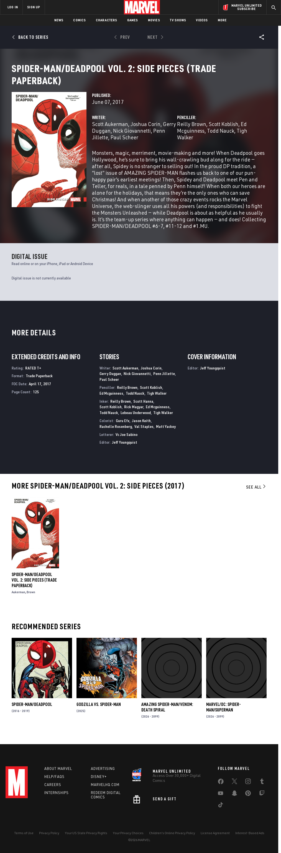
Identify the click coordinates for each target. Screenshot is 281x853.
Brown (31, 599)
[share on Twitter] (234, 782)
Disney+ (99, 776)
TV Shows (178, 20)
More (222, 20)
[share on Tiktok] (220, 806)
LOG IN (12, 7)
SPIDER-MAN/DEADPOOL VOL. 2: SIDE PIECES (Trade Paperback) (34, 586)
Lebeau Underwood (136, 419)
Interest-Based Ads (249, 833)
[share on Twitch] (262, 794)
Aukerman (18, 599)
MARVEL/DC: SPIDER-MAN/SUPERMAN (223, 713)
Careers (52, 784)
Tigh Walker (157, 399)
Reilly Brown (191, 130)
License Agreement (215, 833)
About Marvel (58, 768)
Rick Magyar (133, 413)
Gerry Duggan (110, 380)
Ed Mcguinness (111, 399)
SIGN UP (33, 7)
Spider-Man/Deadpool (32, 711)
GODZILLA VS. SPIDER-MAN (98, 711)
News (58, 20)
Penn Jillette (164, 380)
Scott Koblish (223, 130)
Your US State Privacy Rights (86, 833)
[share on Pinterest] (248, 794)
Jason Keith (141, 427)
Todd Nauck (220, 137)
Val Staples (144, 433)
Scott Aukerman (110, 130)
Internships (56, 792)
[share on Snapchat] (234, 794)
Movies (154, 20)
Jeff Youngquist (124, 448)
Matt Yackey (166, 433)
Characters (106, 20)
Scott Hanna (143, 407)
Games (132, 20)
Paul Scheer (124, 144)
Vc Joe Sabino (126, 441)
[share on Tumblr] (262, 782)
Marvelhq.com (105, 784)
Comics (79, 20)
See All (256, 493)
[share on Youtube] (220, 794)
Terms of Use (24, 833)
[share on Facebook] (221, 782)
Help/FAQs (54, 776)
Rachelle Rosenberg (115, 433)
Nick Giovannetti (132, 137)
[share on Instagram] (248, 782)
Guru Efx (122, 427)
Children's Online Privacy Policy (172, 833)
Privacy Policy (49, 833)
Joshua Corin (145, 130)
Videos (202, 20)
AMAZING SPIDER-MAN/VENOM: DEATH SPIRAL (167, 713)
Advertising (103, 768)
